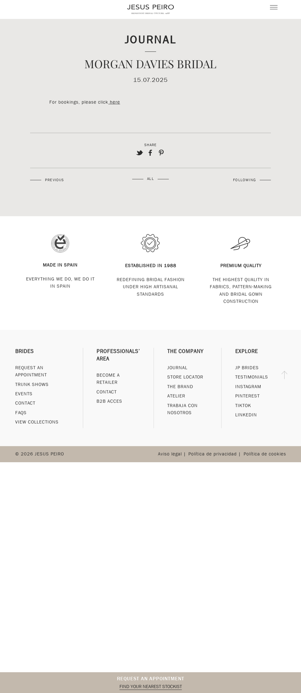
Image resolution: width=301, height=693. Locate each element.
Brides (24, 352)
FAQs (21, 413)
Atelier (176, 396)
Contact (25, 403)
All (150, 178)
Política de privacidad (212, 454)
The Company (185, 352)
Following (244, 179)
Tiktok (243, 406)
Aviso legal (170, 454)
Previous (54, 179)
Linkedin (246, 415)
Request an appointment (150, 678)
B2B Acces (109, 402)
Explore (246, 352)
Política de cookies (265, 454)
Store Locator (185, 377)
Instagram (248, 387)
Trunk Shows (32, 385)
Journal (150, 39)
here (114, 102)
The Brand (180, 387)
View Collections (37, 422)
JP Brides (247, 368)
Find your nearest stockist (150, 686)
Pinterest (247, 396)
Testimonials (251, 377)
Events (24, 394)
